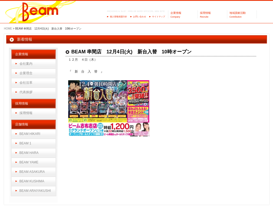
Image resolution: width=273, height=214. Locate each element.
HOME (8, 28)
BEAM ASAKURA (32, 172)
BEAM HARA (29, 153)
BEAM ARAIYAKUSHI (35, 191)
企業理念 (25, 73)
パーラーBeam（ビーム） (40, 12)
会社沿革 (25, 83)
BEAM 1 (25, 143)
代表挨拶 (25, 92)
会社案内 (25, 64)
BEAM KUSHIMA (31, 181)
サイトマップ (158, 16)
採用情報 (25, 113)
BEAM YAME (28, 162)
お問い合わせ (139, 16)
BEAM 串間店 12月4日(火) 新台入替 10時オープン (131, 51)
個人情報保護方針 (118, 16)
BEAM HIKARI (29, 134)
